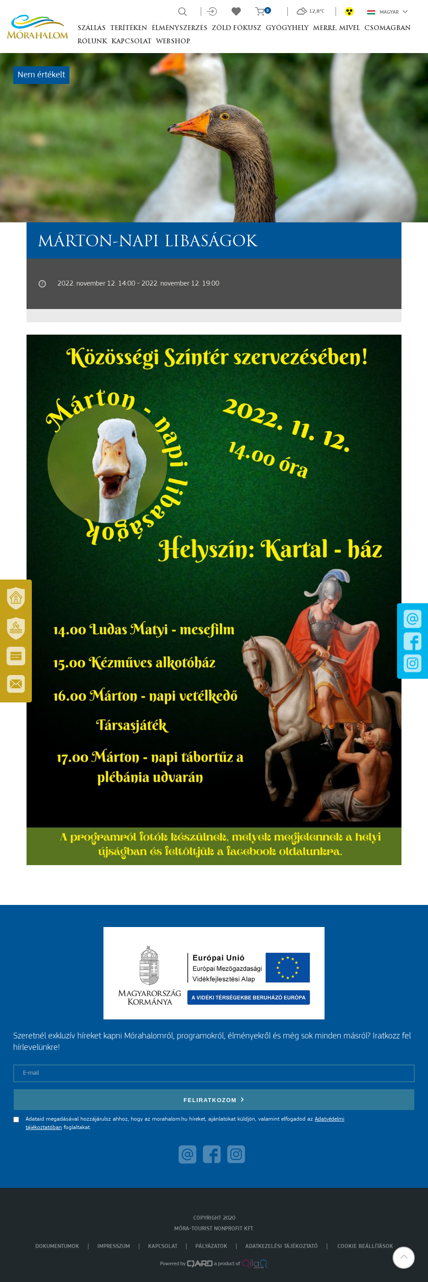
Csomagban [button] (387, 28)
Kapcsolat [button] (131, 41)
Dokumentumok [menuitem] (57, 1246)
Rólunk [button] (92, 41)
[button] (404, 1258)
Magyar (387, 11)
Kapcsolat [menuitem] (162, 1246)
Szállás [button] (91, 28)
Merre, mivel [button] (336, 28)
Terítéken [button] (128, 28)
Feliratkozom (214, 1099)
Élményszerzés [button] (179, 28)
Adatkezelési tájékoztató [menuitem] (281, 1246)
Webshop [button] (173, 41)
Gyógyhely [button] (287, 28)
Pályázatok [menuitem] (211, 1246)
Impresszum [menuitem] (113, 1246)
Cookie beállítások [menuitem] (365, 1246)
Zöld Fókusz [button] (236, 28)
